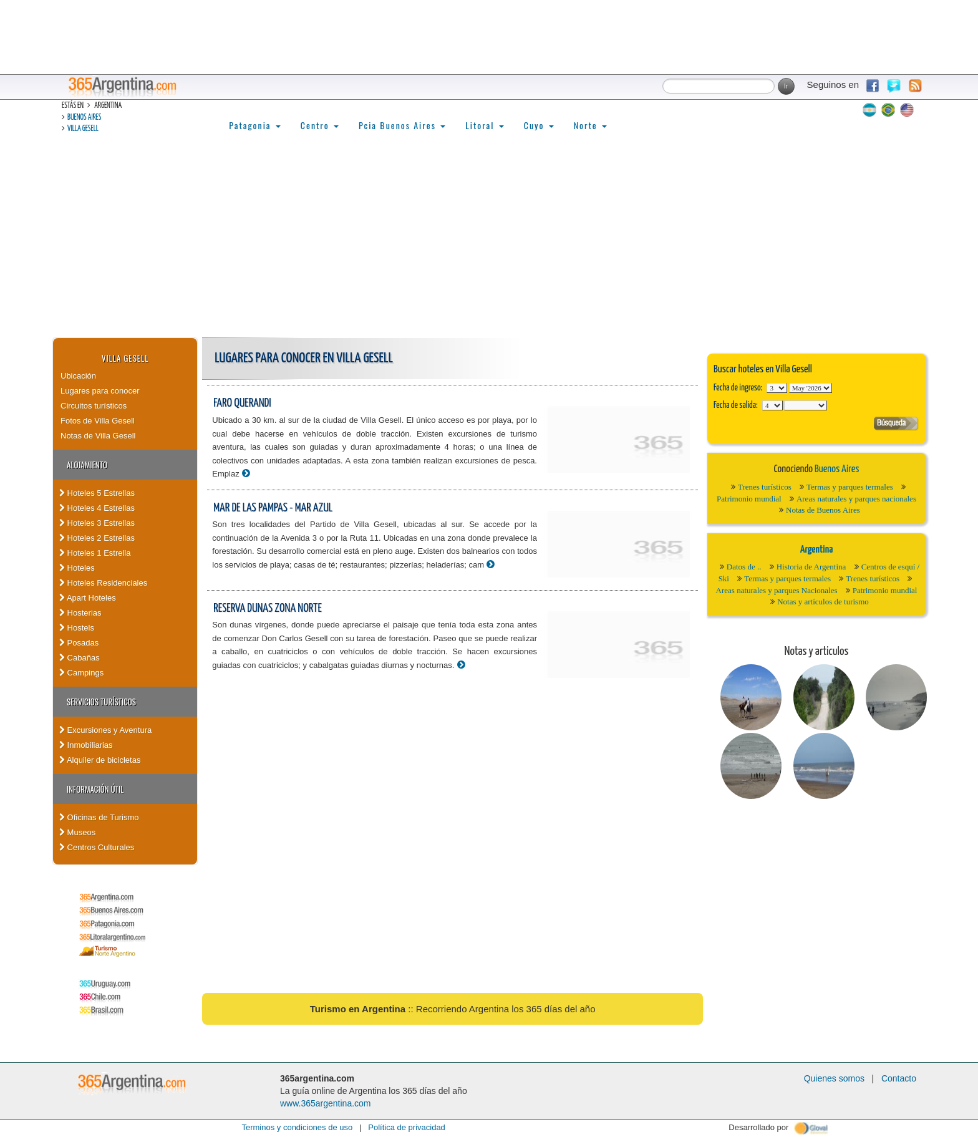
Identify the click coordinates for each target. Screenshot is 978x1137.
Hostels (76, 627)
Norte (590, 125)
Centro (320, 125)
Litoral (484, 125)
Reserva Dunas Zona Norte (267, 608)
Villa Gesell (83, 129)
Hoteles (77, 568)
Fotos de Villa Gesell (98, 420)
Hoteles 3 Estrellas (97, 523)
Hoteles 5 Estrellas (97, 493)
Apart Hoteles (87, 597)
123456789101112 (810, 388)
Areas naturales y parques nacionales (856, 498)
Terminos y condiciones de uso (296, 1127)
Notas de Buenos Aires (823, 510)
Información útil (95, 789)
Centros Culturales (96, 847)
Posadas (79, 642)
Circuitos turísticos (94, 405)
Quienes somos (834, 1078)
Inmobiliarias (86, 745)
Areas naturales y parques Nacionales (777, 590)
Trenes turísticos (765, 486)
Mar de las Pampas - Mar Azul (272, 508)
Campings (81, 672)
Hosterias (80, 612)
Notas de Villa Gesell (98, 435)
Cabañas (79, 657)
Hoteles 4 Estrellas (97, 508)
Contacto (898, 1078)
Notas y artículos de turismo (823, 601)
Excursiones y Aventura (105, 730)
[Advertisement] (489, 244)
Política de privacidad (406, 1127)
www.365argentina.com (325, 1103)
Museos (77, 832)
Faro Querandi (242, 403)
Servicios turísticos (101, 701)
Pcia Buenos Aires (402, 125)
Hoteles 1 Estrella (95, 553)
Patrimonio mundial (749, 498)
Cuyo (539, 125)
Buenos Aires (84, 118)
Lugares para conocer (100, 390)
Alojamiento (87, 464)
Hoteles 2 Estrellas (97, 538)
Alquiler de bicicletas (99, 760)
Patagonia (254, 125)
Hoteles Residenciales (103, 583)
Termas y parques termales (849, 486)
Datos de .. (744, 566)
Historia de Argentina (811, 566)
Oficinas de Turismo (99, 817)
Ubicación (78, 375)
